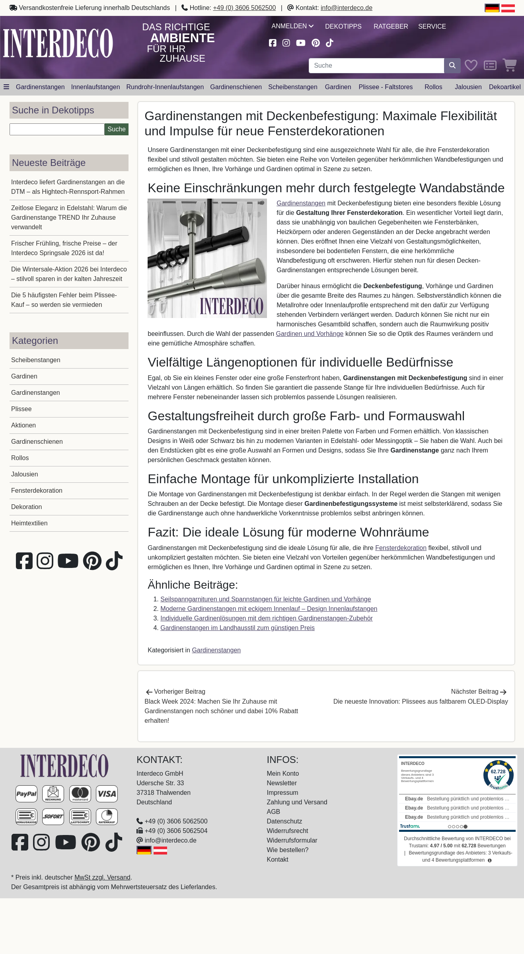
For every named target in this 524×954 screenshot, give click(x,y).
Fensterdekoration (36, 490)
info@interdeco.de (346, 7)
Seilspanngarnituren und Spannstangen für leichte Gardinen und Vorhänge (265, 599)
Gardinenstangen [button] (40, 87)
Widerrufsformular (292, 840)
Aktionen (23, 425)
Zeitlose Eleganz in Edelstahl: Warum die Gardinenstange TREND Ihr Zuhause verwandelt (69, 217)
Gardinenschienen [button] (236, 87)
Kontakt (277, 859)
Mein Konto (283, 773)
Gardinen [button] (338, 87)
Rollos (20, 458)
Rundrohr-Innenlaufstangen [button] (165, 87)
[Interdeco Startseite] (58, 42)
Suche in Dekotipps (53, 110)
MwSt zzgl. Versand (102, 877)
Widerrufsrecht (287, 830)
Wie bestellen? (288, 850)
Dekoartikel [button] (505, 87)
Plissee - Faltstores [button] (386, 87)
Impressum (282, 792)
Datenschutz (284, 821)
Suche (117, 129)
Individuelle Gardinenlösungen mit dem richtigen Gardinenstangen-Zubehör (266, 618)
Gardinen (24, 376)
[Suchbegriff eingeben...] (376, 65)
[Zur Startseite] (64, 765)
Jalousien (24, 474)
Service (432, 26)
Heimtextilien (29, 523)
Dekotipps (343, 26)
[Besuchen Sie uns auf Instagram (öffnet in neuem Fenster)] (286, 42)
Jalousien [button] (468, 87)
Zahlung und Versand (297, 802)
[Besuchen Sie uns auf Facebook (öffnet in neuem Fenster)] (273, 42)
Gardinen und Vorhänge (310, 333)
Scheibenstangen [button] (293, 87)
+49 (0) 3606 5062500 (244, 7)
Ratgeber (391, 26)
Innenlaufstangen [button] (95, 87)
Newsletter (282, 783)
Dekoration (26, 506)
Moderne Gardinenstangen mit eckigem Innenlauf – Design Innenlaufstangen (268, 608)
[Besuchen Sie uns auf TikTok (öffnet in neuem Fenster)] (329, 42)
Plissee (21, 409)
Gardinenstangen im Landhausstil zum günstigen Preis (237, 627)
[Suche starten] (452, 65)
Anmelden (293, 26)
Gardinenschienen (37, 441)
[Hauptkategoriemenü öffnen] (6, 87)
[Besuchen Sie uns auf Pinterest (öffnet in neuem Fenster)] (315, 42)
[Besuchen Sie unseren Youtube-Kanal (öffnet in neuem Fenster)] (301, 42)
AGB (274, 811)
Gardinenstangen (35, 392)
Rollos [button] (433, 87)
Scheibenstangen (35, 360)
